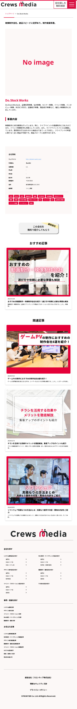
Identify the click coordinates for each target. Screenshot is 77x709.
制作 (22, 196)
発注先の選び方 (8, 657)
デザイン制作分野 (9, 610)
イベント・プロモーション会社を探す (14, 584)
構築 (11, 200)
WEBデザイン (58, 196)
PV (40, 200)
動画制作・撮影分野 (9, 620)
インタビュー (23, 203)
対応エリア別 (9, 562)
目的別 (7, 593)
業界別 (7, 559)
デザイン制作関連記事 (10, 640)
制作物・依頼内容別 (46, 565)
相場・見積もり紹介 (9, 654)
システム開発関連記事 (10, 634)
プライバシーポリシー (38, 690)
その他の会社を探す (44, 584)
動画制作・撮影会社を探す (45, 570)
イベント (46, 200)
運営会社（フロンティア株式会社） (38, 677)
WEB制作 (41, 196)
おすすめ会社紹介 (9, 650)
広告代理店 (23, 200)
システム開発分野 (9, 607)
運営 (31, 203)
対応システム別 (10, 565)
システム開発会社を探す (10, 556)
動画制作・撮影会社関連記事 (12, 644)
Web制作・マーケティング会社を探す (49, 556)
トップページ (9, 13)
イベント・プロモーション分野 (12, 614)
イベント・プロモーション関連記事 (13, 647)
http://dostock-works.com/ (33, 159)
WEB (11, 196)
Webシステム (33, 200)
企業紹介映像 (59, 200)
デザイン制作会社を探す (10, 570)
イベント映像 (13, 203)
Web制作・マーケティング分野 (12, 617)
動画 (35, 196)
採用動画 (49, 196)
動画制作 (28, 196)
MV (52, 200)
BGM (16, 196)
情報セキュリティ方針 (38, 683)
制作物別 (8, 579)
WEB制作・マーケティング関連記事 (14, 637)
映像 (16, 200)
